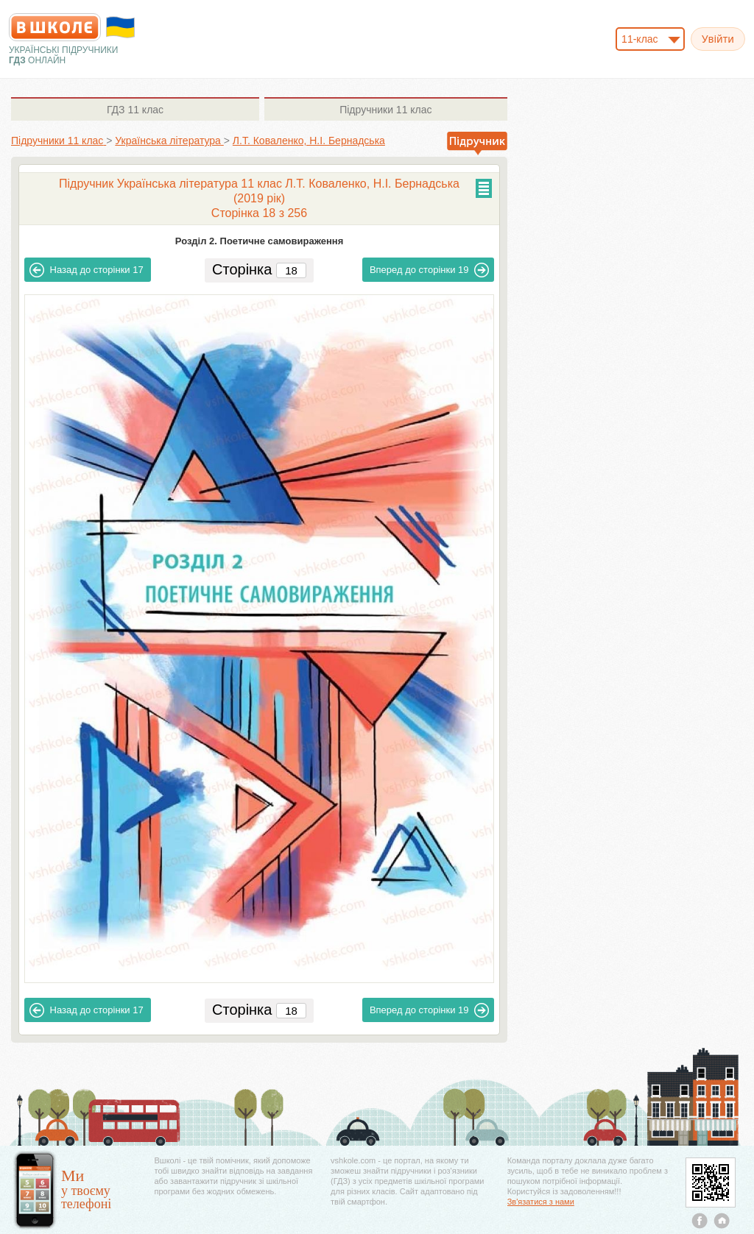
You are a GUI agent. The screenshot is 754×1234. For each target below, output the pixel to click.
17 (86, 270)
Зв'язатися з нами (540, 1201)
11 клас (135, 110)
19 (430, 270)
